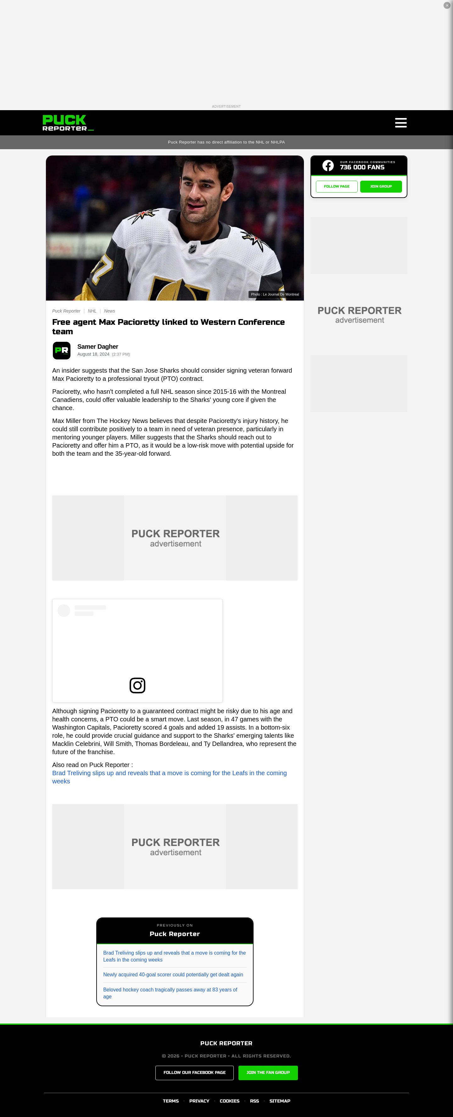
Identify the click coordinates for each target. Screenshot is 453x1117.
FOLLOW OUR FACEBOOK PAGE (195, 1072)
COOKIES (229, 1101)
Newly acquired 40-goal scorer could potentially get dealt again (173, 974)
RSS (254, 1101)
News (109, 310)
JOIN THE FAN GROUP (268, 1072)
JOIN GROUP (381, 186)
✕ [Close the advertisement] (447, 5)
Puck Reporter (66, 310)
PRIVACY (199, 1101)
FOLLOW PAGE (337, 186)
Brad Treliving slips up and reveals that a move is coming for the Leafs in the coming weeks (174, 956)
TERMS (171, 1101)
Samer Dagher (97, 346)
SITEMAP (280, 1101)
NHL (92, 310)
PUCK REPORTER (226, 1043)
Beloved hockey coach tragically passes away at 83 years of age (170, 993)
